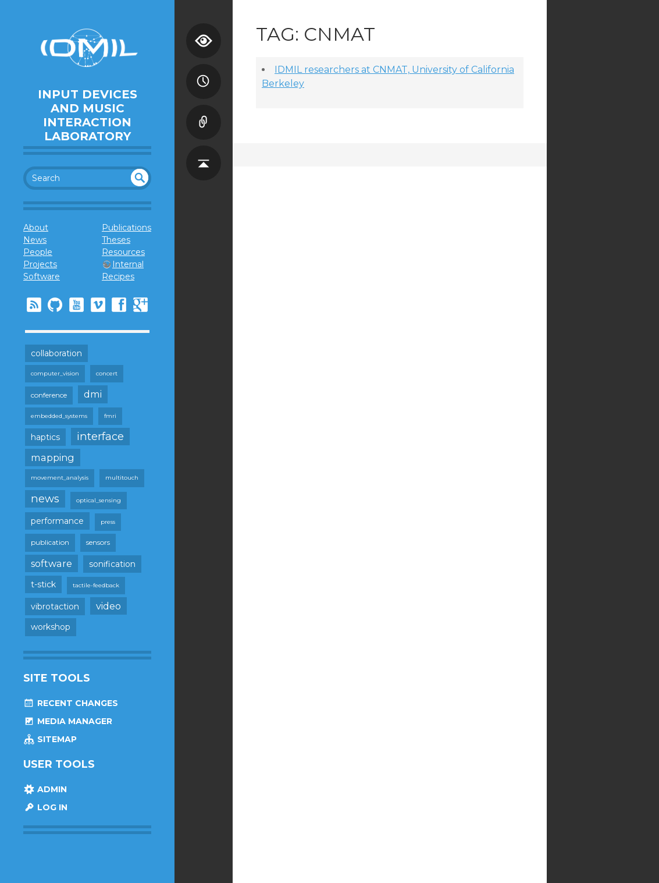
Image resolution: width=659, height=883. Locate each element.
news (45, 498)
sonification (112, 564)
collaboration (56, 353)
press (108, 522)
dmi (93, 394)
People (37, 252)
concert (106, 373)
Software (41, 276)
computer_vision (55, 373)
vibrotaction (55, 606)
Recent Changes (70, 703)
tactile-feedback (96, 585)
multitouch (121, 477)
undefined (139, 177)
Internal (128, 264)
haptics (45, 437)
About (35, 227)
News (35, 240)
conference (49, 395)
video (108, 606)
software (51, 563)
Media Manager (67, 721)
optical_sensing (98, 500)
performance (57, 521)
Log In (45, 807)
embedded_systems (59, 416)
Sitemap (50, 739)
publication (50, 542)
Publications (126, 227)
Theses (116, 240)
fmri (110, 416)
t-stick (43, 584)
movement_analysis (59, 477)
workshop (50, 627)
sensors (98, 542)
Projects (40, 264)
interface (100, 436)
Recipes (118, 276)
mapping (52, 457)
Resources (123, 252)
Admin (45, 789)
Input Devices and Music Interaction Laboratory (87, 115)
